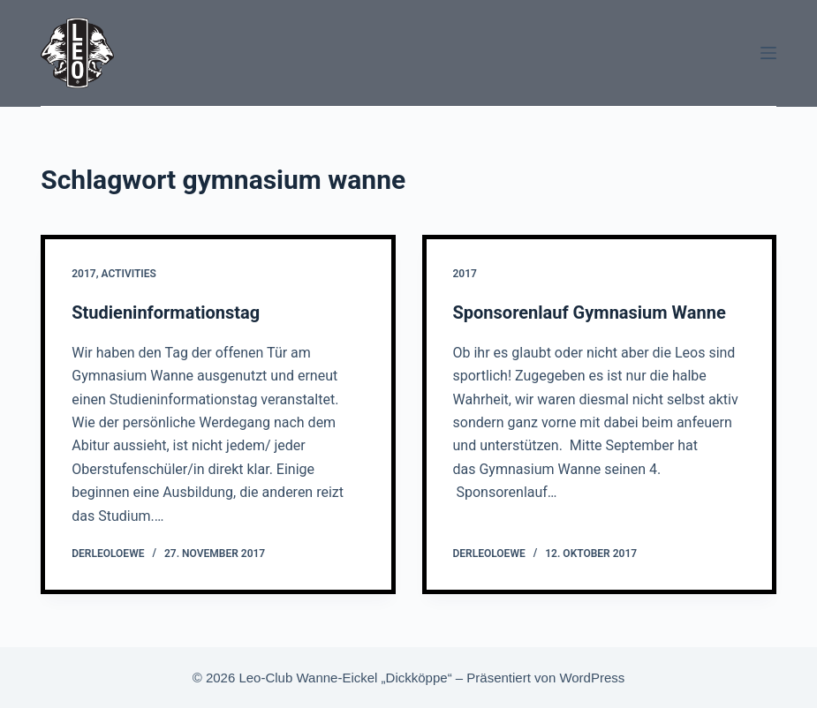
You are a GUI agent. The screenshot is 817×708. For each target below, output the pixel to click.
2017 (83, 273)
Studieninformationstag (166, 312)
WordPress (591, 677)
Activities (128, 273)
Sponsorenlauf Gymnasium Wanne (589, 312)
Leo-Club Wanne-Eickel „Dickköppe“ (344, 677)
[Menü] (768, 53)
